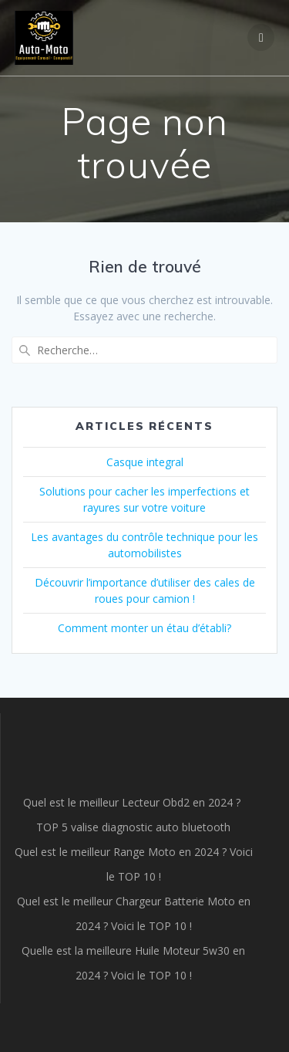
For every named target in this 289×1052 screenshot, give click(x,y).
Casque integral (144, 462)
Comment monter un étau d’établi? (144, 628)
